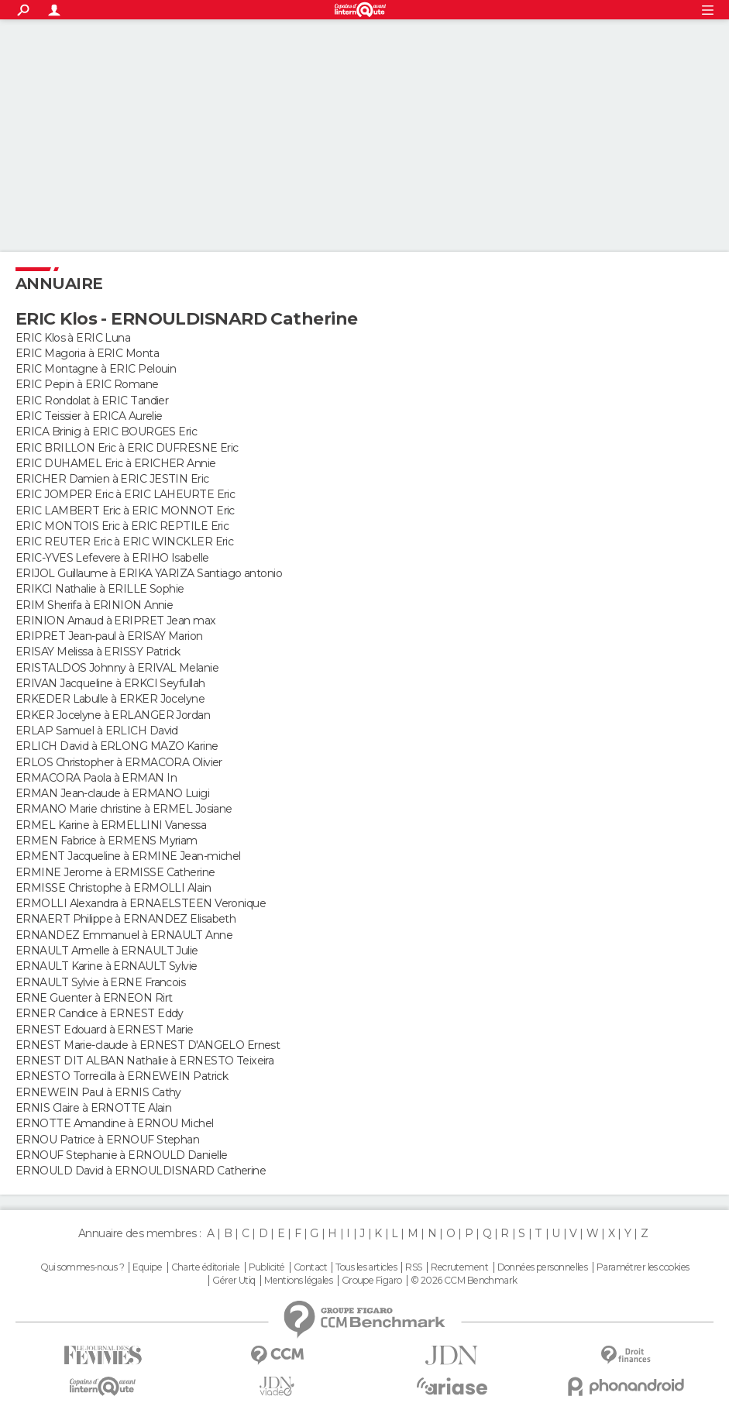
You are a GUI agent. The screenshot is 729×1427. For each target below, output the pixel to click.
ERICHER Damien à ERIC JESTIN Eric (112, 479)
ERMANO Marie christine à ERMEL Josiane (123, 809)
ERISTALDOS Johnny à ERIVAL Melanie (116, 668)
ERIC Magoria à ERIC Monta (87, 353)
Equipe (147, 1267)
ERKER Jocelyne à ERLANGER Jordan (112, 715)
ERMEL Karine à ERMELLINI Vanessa (110, 825)
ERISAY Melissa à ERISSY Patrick (98, 651)
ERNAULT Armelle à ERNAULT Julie (106, 951)
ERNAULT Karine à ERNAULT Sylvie (106, 966)
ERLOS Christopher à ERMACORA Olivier (118, 762)
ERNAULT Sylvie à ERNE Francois (100, 982)
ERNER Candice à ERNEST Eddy (99, 1013)
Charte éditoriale (205, 1267)
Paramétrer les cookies (643, 1267)
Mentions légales (298, 1280)
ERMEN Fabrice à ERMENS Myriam (106, 841)
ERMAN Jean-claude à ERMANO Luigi (112, 793)
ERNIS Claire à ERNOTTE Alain (93, 1108)
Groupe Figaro (372, 1280)
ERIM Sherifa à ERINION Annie (94, 605)
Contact (310, 1267)
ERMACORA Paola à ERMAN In (96, 778)
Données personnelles (542, 1267)
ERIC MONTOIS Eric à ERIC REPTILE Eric (122, 526)
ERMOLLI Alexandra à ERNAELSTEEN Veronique (140, 903)
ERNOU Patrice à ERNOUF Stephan (107, 1140)
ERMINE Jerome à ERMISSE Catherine (115, 872)
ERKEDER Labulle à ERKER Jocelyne (110, 699)
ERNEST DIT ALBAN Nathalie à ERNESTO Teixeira (144, 1061)
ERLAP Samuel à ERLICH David (96, 731)
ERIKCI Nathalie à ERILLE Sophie (99, 589)
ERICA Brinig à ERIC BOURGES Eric (106, 431)
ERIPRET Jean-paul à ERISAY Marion (109, 636)
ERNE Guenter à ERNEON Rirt (93, 998)
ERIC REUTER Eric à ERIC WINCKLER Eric (124, 541)
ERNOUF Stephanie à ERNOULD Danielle (121, 1155)
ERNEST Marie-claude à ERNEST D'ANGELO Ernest (147, 1045)
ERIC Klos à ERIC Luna (72, 338)
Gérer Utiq (233, 1280)
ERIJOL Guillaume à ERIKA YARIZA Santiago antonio (148, 573)
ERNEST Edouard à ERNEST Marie (104, 1030)
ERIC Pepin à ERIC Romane (87, 384)
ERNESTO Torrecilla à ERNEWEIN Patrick (121, 1076)
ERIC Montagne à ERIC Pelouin (95, 369)
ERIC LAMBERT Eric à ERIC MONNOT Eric (125, 511)
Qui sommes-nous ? (82, 1267)
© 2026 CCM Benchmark (464, 1280)
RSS (413, 1267)
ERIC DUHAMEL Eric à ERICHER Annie (115, 463)
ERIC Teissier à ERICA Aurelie (89, 416)
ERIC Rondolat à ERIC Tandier (91, 400)
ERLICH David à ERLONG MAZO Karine (116, 746)
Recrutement (459, 1267)
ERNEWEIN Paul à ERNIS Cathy (98, 1092)
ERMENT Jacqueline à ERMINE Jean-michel (128, 856)
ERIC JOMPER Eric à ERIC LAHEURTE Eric (125, 494)
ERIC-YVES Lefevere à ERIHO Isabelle (111, 558)
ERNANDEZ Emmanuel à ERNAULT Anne (123, 935)
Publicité (267, 1267)
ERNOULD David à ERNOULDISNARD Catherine (140, 1171)
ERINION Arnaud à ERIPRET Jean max (115, 621)
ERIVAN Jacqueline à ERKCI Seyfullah (110, 683)
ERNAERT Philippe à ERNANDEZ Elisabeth (125, 919)
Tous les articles (365, 1267)
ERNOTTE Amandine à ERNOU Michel (114, 1123)
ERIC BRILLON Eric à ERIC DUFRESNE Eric (127, 448)
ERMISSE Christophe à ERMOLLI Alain (113, 888)
